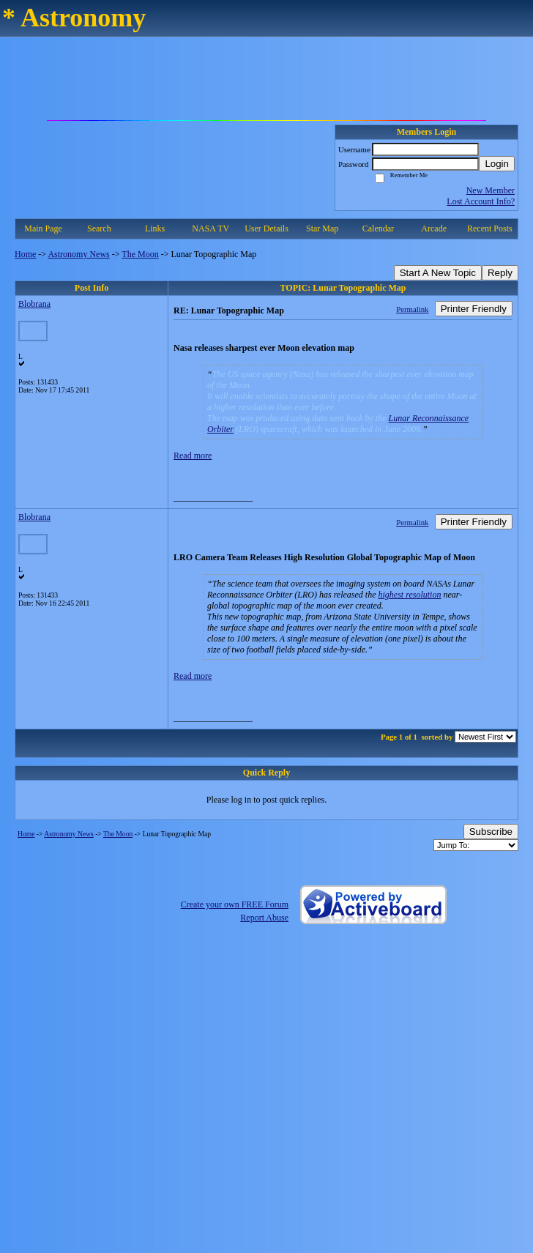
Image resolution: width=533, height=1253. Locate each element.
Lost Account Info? (481, 201)
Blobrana (34, 304)
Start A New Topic (438, 272)
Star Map (322, 228)
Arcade (434, 228)
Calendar (378, 228)
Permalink (412, 309)
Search (99, 228)
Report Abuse (264, 917)
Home (25, 254)
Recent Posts (489, 228)
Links (155, 228)
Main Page (43, 228)
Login (497, 163)
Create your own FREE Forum (234, 904)
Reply (500, 272)
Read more (193, 455)
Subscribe (490, 831)
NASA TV (210, 228)
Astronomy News (78, 254)
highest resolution (410, 595)
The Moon (140, 254)
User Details (266, 228)
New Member (490, 190)
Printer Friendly (474, 308)
